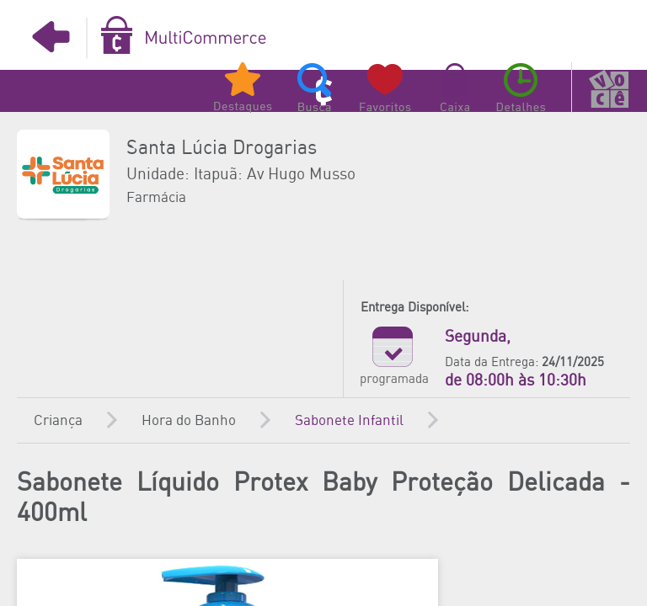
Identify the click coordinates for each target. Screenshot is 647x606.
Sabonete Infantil (349, 420)
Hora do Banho (189, 420)
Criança (58, 420)
